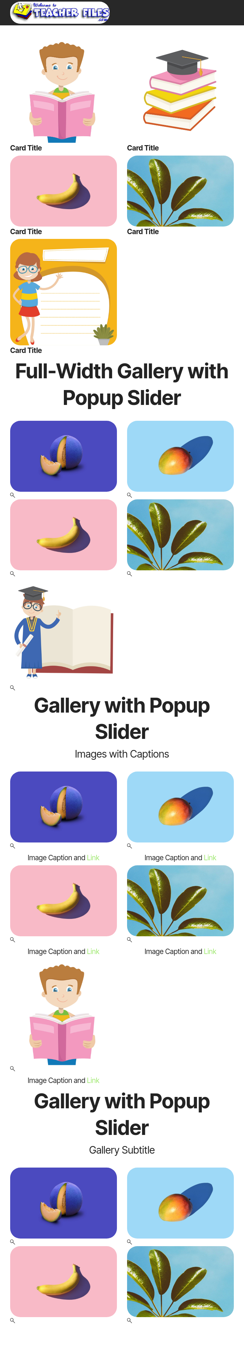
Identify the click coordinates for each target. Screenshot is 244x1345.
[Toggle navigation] (230, 1)
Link (93, 857)
